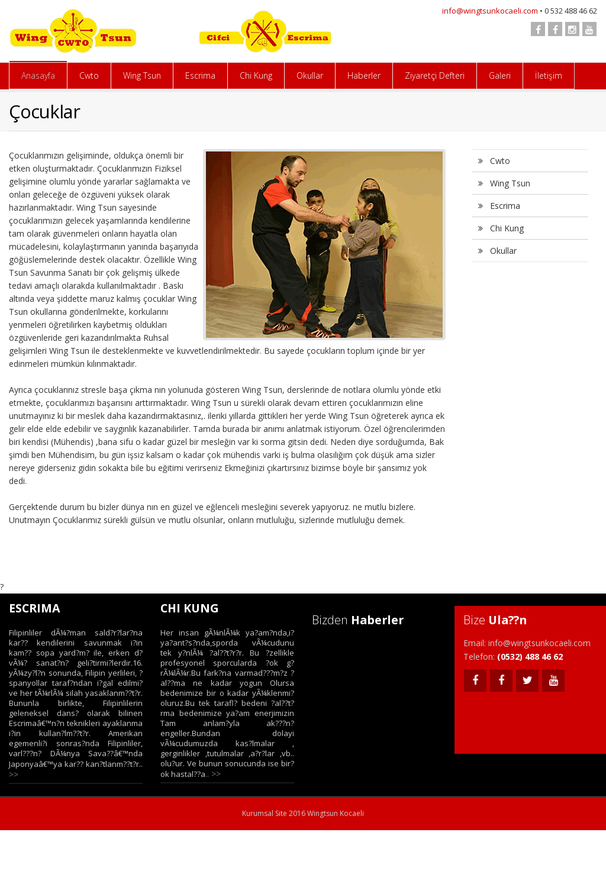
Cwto (89, 75)
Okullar (309, 75)
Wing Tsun (142, 75)
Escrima (200, 75)
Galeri (500, 75)
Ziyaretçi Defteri (435, 75)
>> (13, 774)
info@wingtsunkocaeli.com (490, 10)
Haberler (364, 75)
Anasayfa (38, 75)
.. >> (213, 773)
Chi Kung (256, 75)
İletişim (548, 75)
